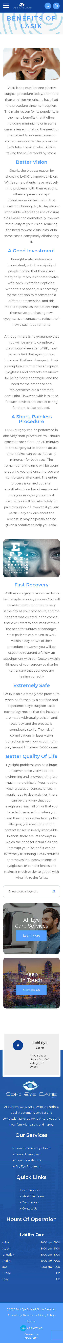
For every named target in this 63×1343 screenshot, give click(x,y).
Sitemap (31, 1321)
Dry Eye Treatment (28, 1166)
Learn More (31, 935)
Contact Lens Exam (28, 1154)
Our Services (30, 1190)
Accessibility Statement (21, 1315)
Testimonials (30, 1202)
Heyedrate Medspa (28, 1160)
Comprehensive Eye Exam (33, 1148)
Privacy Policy (46, 1315)
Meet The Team (33, 1196)
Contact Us (31, 990)
